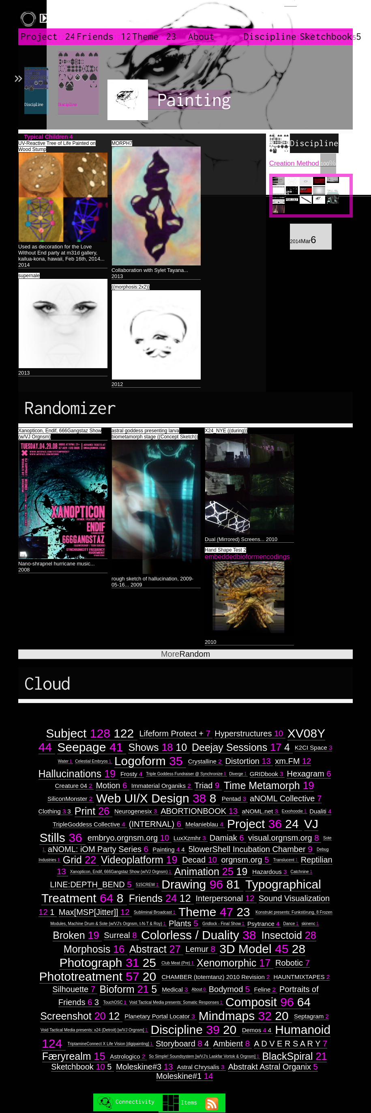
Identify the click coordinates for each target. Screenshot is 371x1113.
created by (332, 16)
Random (185, 653)
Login (290, 3)
